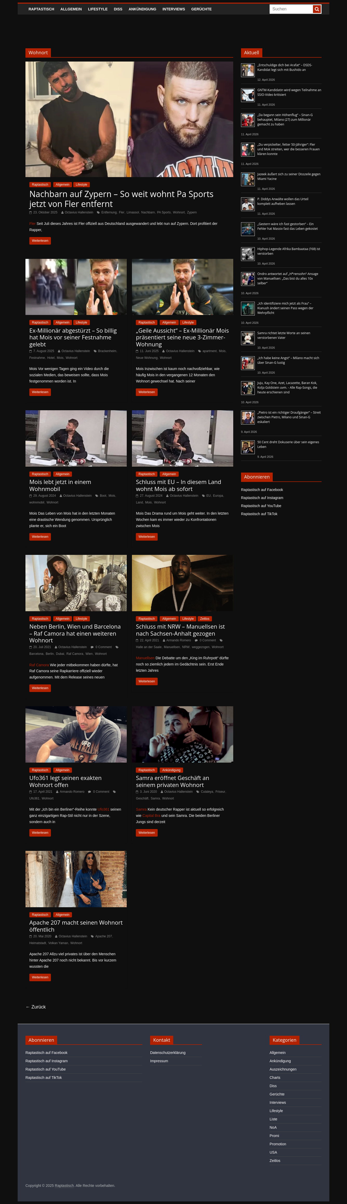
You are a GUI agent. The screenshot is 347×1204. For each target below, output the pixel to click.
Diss (118, 9)
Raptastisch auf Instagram (262, 498)
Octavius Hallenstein (79, 212)
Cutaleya (207, 791)
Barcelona (36, 654)
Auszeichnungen (283, 1069)
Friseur (220, 791)
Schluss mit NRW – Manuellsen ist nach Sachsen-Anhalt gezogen (180, 629)
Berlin (50, 654)
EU (208, 495)
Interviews (174, 9)
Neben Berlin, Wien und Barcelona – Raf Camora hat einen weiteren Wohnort (75, 633)
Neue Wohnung (146, 358)
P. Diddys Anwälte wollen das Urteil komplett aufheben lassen (282, 201)
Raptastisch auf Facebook (262, 490)
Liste (273, 1119)
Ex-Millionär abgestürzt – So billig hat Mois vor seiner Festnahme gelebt (73, 337)
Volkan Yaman (58, 943)
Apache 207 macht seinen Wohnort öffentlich (76, 925)
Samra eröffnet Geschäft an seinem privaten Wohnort (172, 781)
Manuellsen (172, 647)
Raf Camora (74, 654)
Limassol (133, 212)
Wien (88, 654)
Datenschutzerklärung (167, 1053)
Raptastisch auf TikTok (259, 514)
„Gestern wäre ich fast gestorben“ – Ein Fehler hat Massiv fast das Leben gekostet (287, 226)
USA (273, 1152)
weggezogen (201, 647)
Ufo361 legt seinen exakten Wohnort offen (65, 781)
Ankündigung (142, 9)
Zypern (192, 212)
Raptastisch (41, 9)
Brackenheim (107, 351)
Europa (218, 495)
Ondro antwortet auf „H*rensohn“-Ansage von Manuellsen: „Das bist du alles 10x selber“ (287, 278)
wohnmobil (36, 502)
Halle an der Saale (149, 647)
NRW (185, 647)
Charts (275, 1077)
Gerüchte (201, 9)
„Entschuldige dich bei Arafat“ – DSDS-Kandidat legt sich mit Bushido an (284, 67)
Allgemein (71, 9)
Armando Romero (178, 640)
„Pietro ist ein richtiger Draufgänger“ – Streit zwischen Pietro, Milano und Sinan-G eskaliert (289, 417)
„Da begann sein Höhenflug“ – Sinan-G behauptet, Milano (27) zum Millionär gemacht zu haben (285, 119)
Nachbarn (148, 212)
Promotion (278, 1144)
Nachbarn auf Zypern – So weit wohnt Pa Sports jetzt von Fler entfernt (121, 198)
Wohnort (179, 212)
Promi (274, 1136)
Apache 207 (103, 936)
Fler (121, 212)
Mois (60, 358)
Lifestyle (98, 9)
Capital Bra (151, 815)
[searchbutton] (317, 9)
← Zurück (35, 1007)
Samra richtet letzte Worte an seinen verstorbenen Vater (283, 335)
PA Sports (164, 212)
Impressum (159, 1061)
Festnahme (37, 358)
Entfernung (109, 212)
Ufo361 (34, 798)
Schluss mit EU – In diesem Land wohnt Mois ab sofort (178, 485)
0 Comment (101, 647)
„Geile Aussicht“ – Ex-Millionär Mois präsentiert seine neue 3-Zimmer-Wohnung (182, 337)
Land (139, 502)
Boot (103, 495)
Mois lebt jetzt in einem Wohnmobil (60, 485)
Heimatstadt (37, 943)
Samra (155, 798)
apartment (210, 351)
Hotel (51, 358)
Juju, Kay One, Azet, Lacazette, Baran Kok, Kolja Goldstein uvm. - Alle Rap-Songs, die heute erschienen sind (287, 387)
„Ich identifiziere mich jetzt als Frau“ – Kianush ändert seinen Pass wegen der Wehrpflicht (285, 308)
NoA (273, 1127)
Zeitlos (204, 619)
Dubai (60, 654)
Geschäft (142, 798)
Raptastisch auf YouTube (261, 506)
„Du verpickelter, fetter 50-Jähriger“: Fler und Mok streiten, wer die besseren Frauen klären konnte (288, 149)
